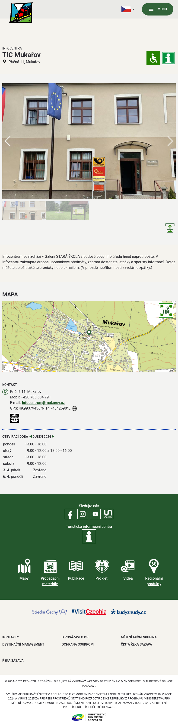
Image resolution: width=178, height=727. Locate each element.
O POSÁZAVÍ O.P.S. (75, 637)
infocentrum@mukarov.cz (43, 403)
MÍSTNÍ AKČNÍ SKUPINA (139, 637)
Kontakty (10, 637)
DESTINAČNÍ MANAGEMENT (23, 644)
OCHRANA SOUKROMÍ (78, 644)
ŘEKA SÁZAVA (13, 660)
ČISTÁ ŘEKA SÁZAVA (136, 644)
